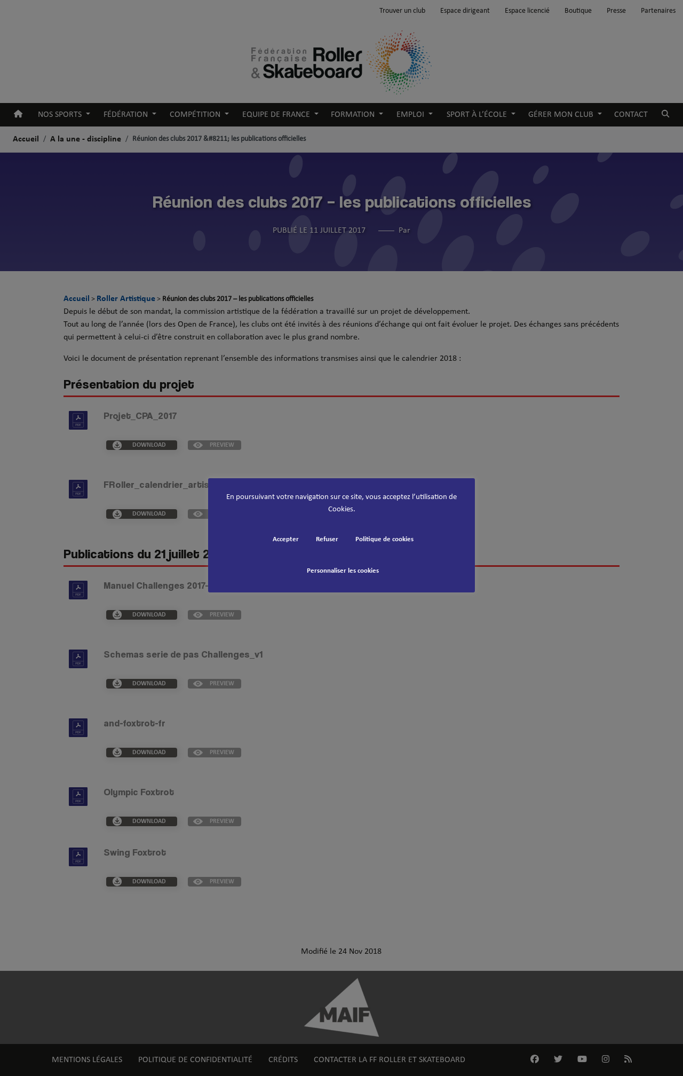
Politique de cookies (384, 539)
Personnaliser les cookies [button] (343, 570)
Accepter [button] (286, 539)
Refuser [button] (327, 539)
